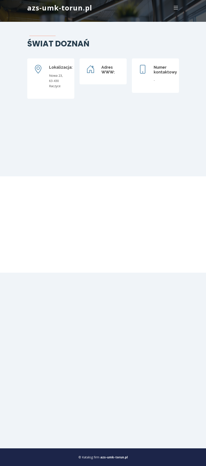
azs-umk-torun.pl (59, 7)
